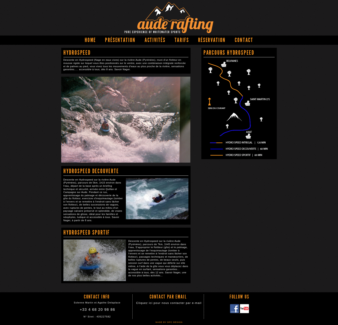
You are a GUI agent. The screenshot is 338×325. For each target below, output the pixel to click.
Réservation (212, 40)
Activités (155, 40)
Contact (244, 40)
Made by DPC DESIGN (168, 322)
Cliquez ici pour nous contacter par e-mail (169, 303)
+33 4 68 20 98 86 (97, 310)
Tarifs (182, 40)
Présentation (120, 40)
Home (90, 40)
